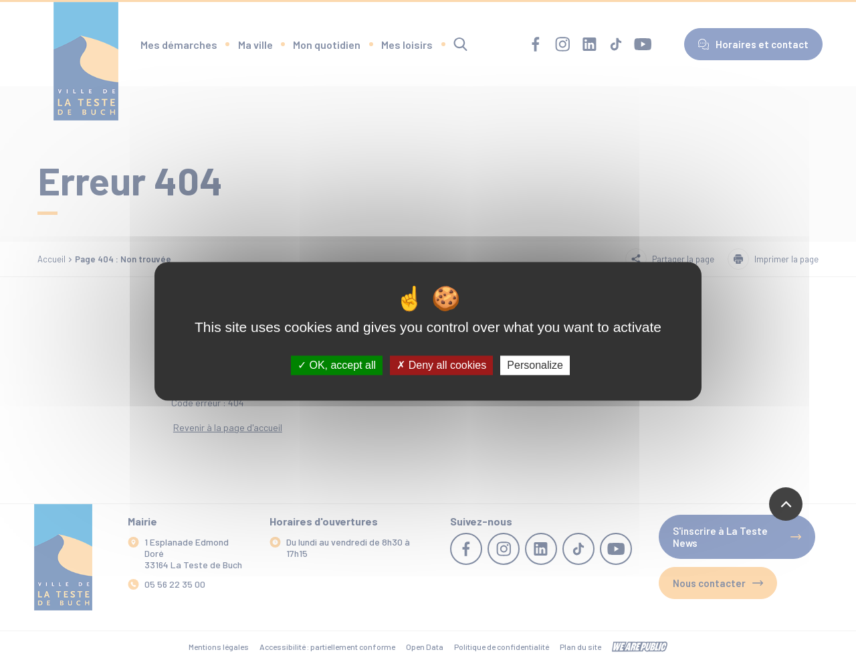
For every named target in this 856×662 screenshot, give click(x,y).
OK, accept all (337, 365)
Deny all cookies (441, 365)
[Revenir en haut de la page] (785, 504)
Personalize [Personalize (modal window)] (535, 365)
